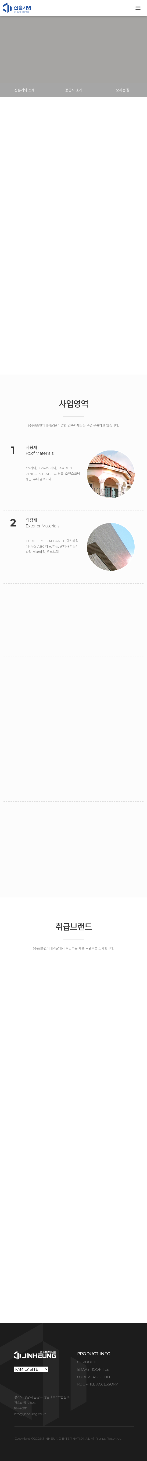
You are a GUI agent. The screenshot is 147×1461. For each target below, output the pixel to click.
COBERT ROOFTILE (94, 1377)
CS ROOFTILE (89, 1362)
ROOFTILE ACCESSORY (97, 1384)
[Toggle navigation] (138, 8)
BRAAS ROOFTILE (93, 1369)
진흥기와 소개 (24, 90)
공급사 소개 (73, 90)
